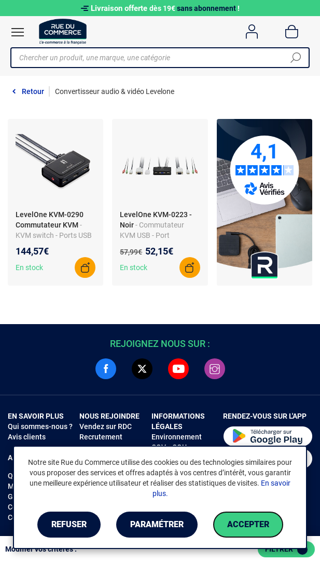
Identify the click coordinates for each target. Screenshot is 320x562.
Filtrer (286, 549)
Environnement (176, 437)
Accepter (248, 524)
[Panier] (291, 31)
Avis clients (27, 437)
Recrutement (100, 437)
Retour (33, 91)
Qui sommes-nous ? (40, 426)
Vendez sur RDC (105, 426)
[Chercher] (295, 58)
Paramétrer (157, 524)
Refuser (69, 524)
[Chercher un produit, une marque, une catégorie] (156, 57)
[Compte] (251, 31)
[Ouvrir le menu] (18, 32)
